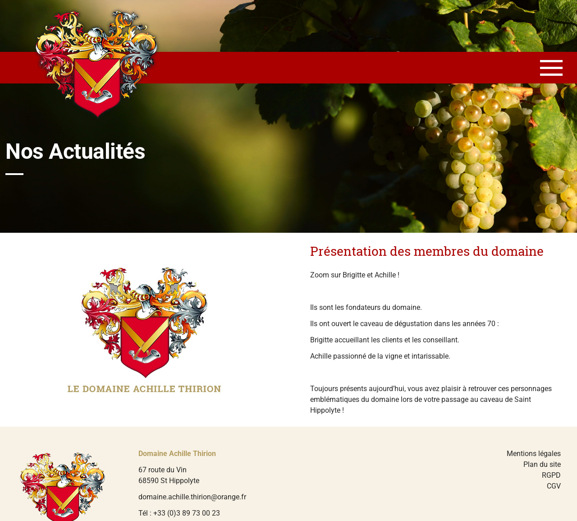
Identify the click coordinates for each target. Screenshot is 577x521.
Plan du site (542, 464)
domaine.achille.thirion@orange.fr (192, 497)
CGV (554, 486)
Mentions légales (534, 453)
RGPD (551, 475)
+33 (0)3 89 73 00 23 (186, 513)
